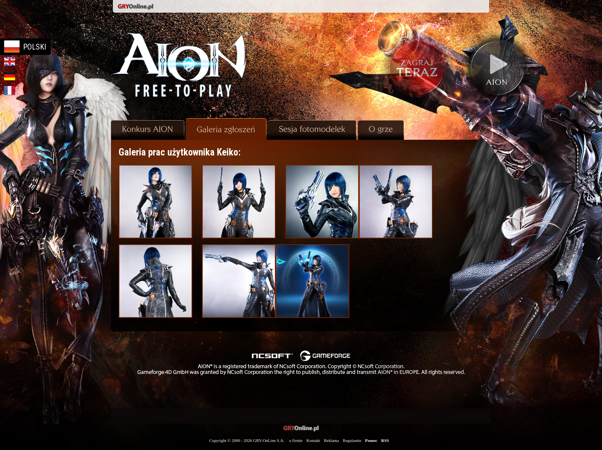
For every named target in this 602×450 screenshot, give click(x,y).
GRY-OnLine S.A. (268, 440)
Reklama (331, 440)
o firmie (296, 440)
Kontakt (313, 440)
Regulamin (352, 440)
